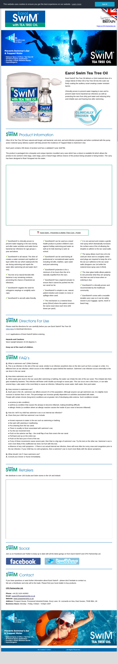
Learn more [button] (76, 4)
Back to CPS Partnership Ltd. (106, 26)
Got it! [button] (104, 4)
